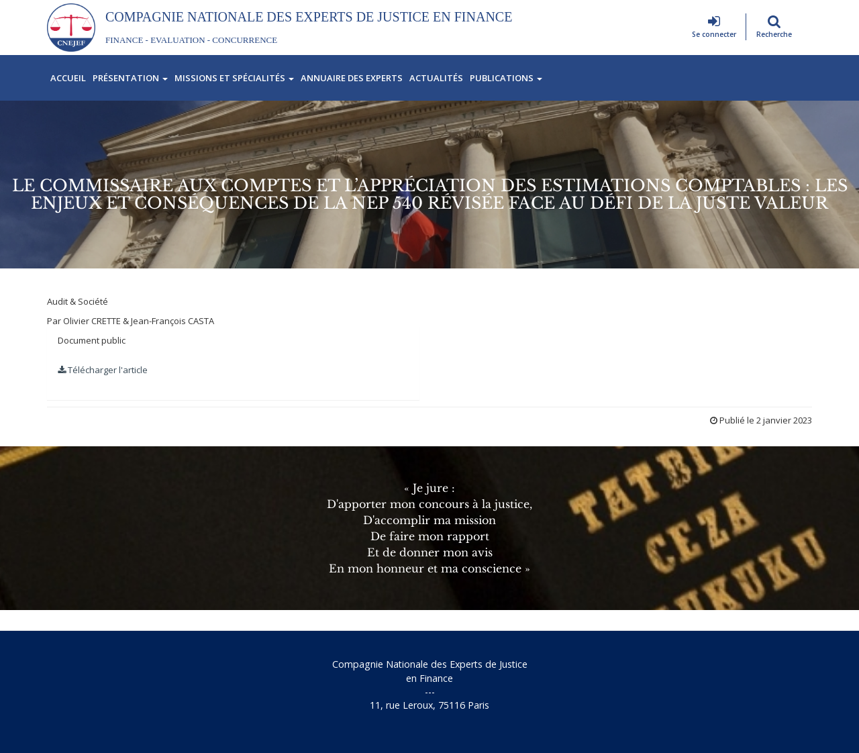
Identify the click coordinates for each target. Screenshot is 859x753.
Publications (506, 78)
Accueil (68, 78)
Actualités (436, 78)
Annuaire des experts (352, 78)
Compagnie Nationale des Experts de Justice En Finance (308, 16)
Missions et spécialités (234, 78)
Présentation (130, 78)
